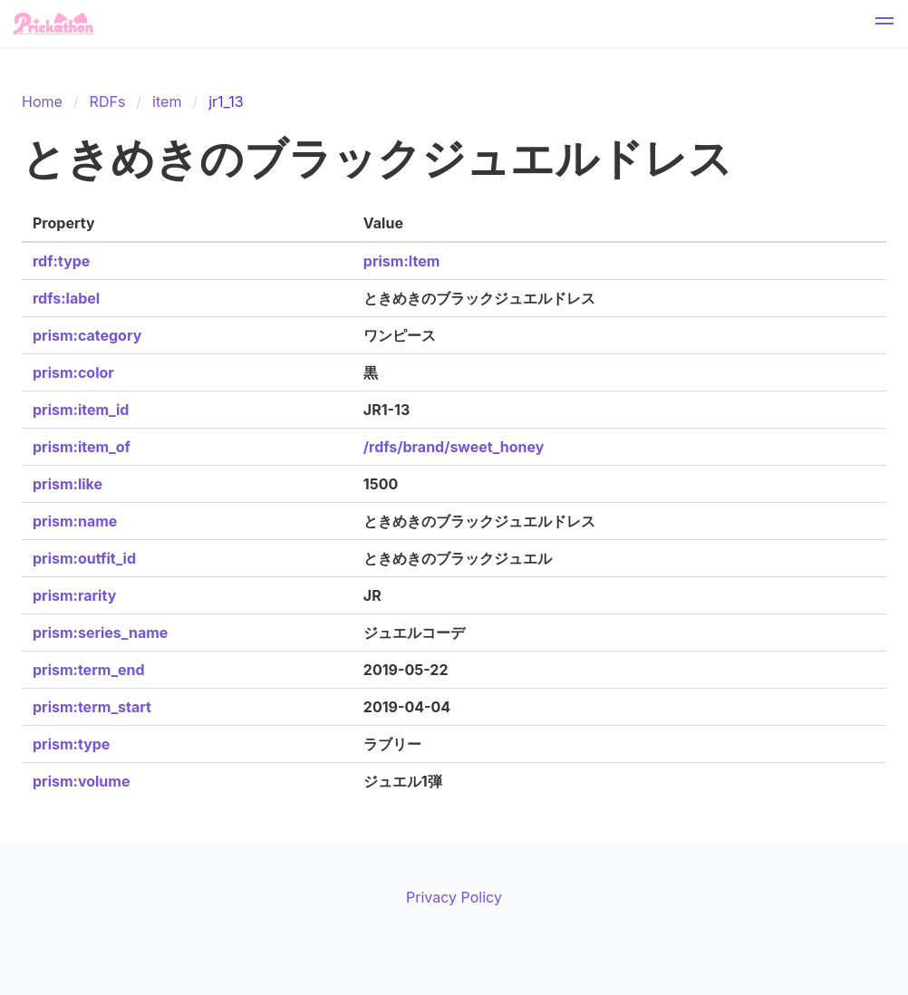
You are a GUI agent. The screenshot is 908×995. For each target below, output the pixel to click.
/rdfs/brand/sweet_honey (454, 447)
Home (42, 101)
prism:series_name (100, 632)
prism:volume (81, 781)
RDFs (108, 101)
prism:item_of (81, 447)
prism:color (73, 372)
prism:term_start (92, 707)
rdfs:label (66, 298)
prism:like (67, 484)
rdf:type (61, 261)
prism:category (87, 335)
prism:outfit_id (84, 558)
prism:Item (401, 261)
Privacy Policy (454, 897)
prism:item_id (81, 410)
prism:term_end (89, 670)
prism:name (75, 521)
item (166, 101)
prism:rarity (74, 595)
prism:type (71, 744)
